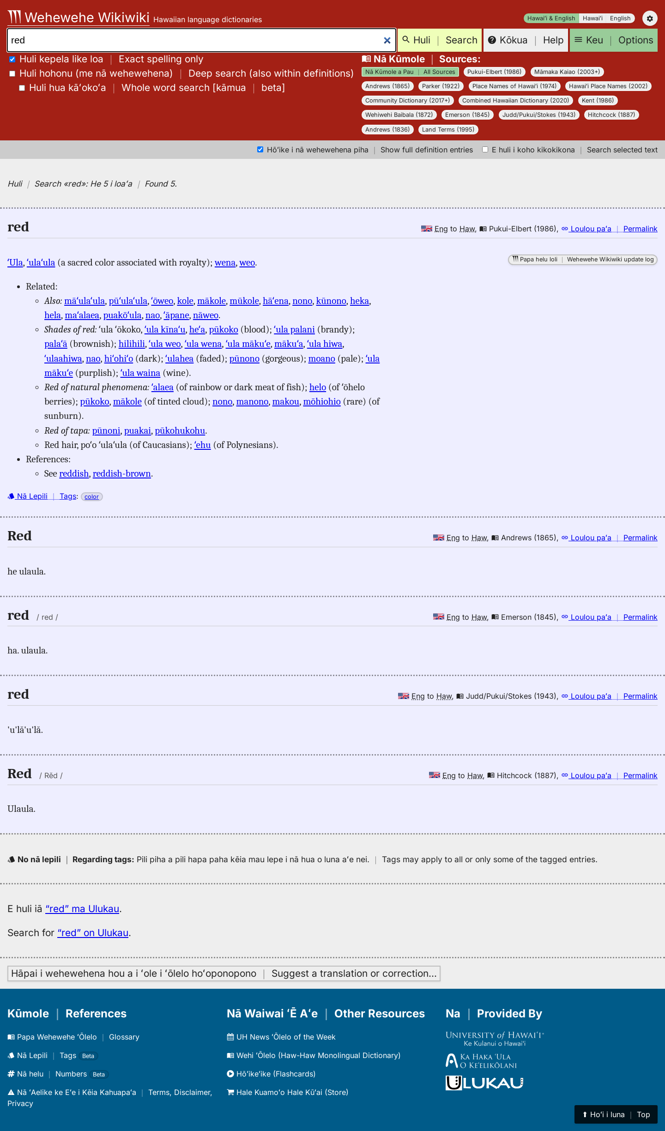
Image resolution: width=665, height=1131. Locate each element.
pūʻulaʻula (128, 300)
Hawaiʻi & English (551, 18)
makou (286, 401)
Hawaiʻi (593, 18)
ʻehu (202, 444)
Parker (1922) (441, 86)
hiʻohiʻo (118, 358)
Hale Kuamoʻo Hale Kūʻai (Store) (288, 1092)
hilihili (132, 343)
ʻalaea (162, 387)
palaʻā (55, 343)
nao (152, 315)
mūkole (244, 300)
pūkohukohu (180, 430)
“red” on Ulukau (92, 932)
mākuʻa (288, 343)
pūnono (245, 358)
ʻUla (15, 262)
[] (152, 87)
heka (359, 300)
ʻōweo (162, 300)
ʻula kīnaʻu (165, 329)
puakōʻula (122, 315)
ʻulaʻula (41, 262)
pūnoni (106, 430)
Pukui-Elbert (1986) (495, 72)
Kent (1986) (598, 100)
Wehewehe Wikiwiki (78, 17)
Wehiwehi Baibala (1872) (399, 115)
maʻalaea (82, 315)
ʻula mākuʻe (248, 343)
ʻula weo (165, 343)
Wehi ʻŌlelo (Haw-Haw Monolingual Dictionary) (314, 1055)
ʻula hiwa (325, 343)
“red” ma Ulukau (82, 908)
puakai (137, 430)
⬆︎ (616, 1114)
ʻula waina (141, 372)
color (92, 496)
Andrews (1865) (388, 86)
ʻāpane (176, 315)
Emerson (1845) (467, 115)
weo (247, 262)
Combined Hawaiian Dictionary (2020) (515, 100)
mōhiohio (321, 401)
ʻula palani (294, 329)
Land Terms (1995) (448, 129)
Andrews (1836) (388, 129)
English (620, 18)
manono (252, 401)
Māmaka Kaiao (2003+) (567, 72)
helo (317, 387)
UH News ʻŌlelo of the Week (281, 1036)
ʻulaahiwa (63, 358)
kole (185, 300)
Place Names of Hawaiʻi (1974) (515, 86)
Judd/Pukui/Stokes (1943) (539, 115)
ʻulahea (179, 358)
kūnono (331, 300)
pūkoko (223, 329)
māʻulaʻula (84, 300)
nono (302, 300)
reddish (74, 473)
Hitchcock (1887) (611, 115)
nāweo (205, 315)
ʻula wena (203, 343)
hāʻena (276, 300)
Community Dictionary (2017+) (408, 100)
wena (225, 262)
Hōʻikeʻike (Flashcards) (271, 1073)
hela (52, 315)
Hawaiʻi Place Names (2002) (608, 86)
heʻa (197, 329)
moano (321, 358)
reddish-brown (122, 473)
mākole (211, 300)
